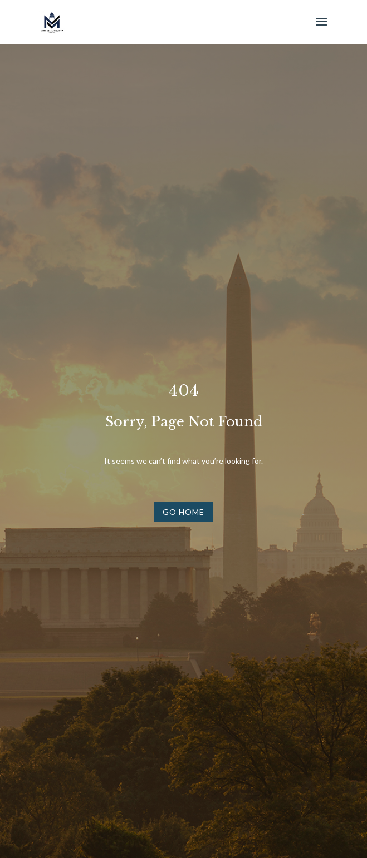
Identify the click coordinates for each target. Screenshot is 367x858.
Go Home (183, 512)
